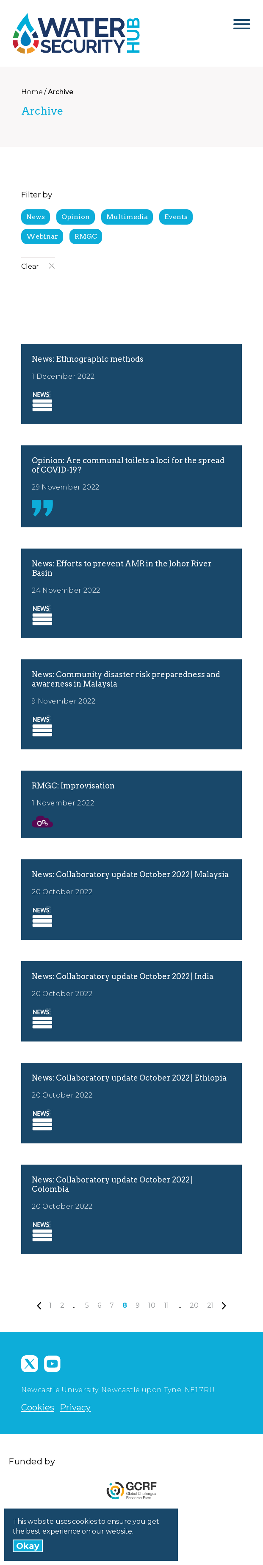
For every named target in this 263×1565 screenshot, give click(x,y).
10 (151, 1305)
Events (176, 217)
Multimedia (127, 217)
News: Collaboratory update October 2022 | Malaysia (130, 874)
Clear (38, 266)
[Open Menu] (241, 27)
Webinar (42, 236)
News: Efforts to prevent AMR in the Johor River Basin (122, 568)
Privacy (75, 1407)
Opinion (75, 217)
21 (210, 1305)
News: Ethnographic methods (88, 359)
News (35, 217)
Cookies (37, 1407)
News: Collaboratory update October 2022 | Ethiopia (129, 1077)
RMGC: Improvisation (73, 785)
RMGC (86, 236)
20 (194, 1305)
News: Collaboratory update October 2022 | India (122, 976)
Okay (27, 1546)
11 (166, 1305)
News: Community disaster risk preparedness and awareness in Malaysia (126, 679)
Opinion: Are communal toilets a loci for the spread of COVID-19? (128, 465)
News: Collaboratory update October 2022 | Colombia (112, 1184)
